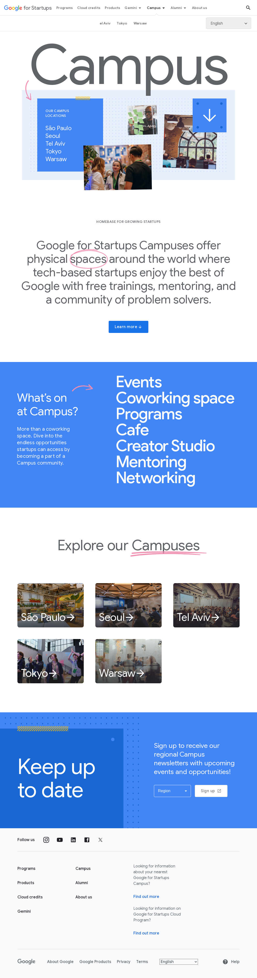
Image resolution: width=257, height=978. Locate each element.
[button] (172, 791)
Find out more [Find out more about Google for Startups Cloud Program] (146, 933)
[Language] (228, 23)
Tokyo (56, 151)
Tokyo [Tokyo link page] (122, 23)
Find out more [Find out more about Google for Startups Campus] (146, 896)
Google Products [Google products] (95, 961)
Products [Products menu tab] (112, 8)
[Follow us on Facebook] (86, 839)
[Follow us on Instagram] (46, 839)
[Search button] (248, 7)
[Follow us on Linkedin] (73, 839)
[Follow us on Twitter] (100, 839)
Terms (142, 961)
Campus (157, 8)
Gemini (134, 8)
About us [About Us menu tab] (199, 8)
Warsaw (58, 159)
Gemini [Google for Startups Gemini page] (24, 911)
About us (84, 897)
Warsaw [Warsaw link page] (140, 23)
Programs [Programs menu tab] (64, 8)
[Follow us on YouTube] (59, 839)
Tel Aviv (57, 143)
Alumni (179, 8)
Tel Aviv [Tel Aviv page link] (104, 23)
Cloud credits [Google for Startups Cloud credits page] (30, 897)
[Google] (26, 962)
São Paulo (61, 128)
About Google (60, 961)
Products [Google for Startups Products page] (25, 882)
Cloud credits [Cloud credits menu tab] (88, 8)
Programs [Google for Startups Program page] (26, 868)
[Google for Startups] (28, 8)
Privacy (123, 961)
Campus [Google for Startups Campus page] (83, 868)
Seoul (55, 136)
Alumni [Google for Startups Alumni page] (82, 882)
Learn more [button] (128, 326)
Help (231, 962)
